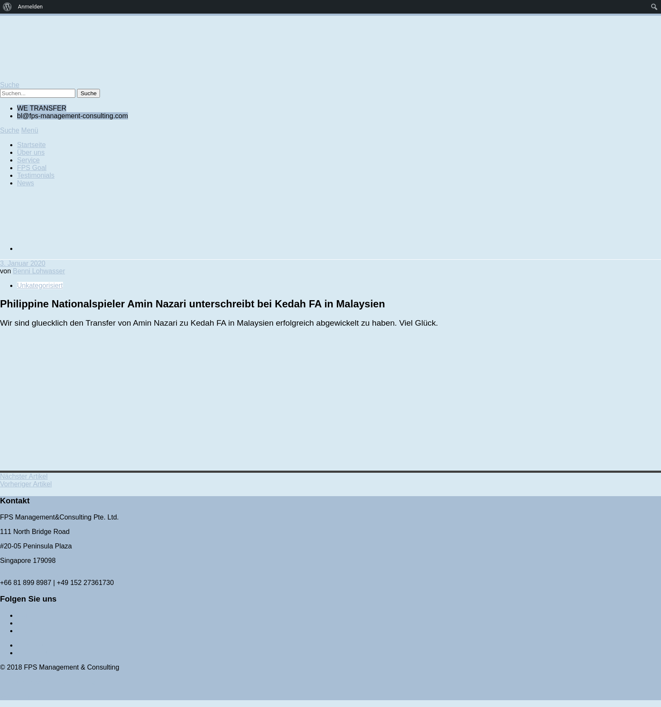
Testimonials (35, 175)
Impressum (34, 645)
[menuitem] (7, 7)
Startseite (31, 144)
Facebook (32, 623)
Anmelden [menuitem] (30, 6)
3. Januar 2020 (23, 263)
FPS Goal (31, 167)
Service (28, 160)
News (25, 183)
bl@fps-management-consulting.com (55, 575)
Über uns (31, 152)
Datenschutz (36, 652)
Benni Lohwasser (39, 271)
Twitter (27, 615)
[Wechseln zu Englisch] (81, 248)
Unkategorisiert (40, 285)
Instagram (32, 630)
